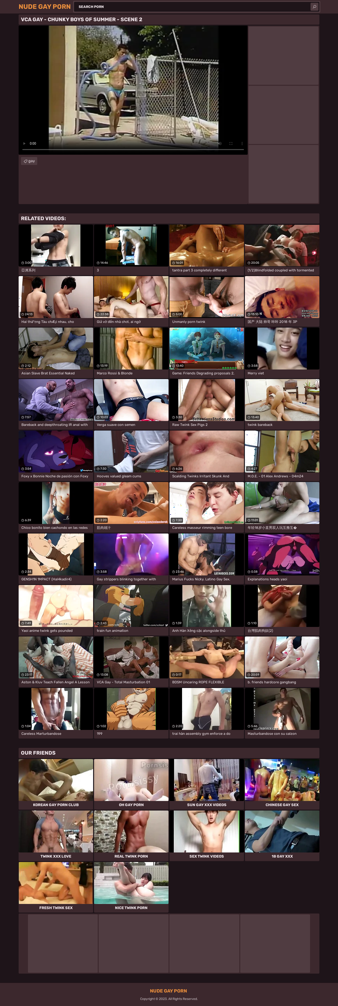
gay (31, 161)
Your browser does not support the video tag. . (133, 90)
